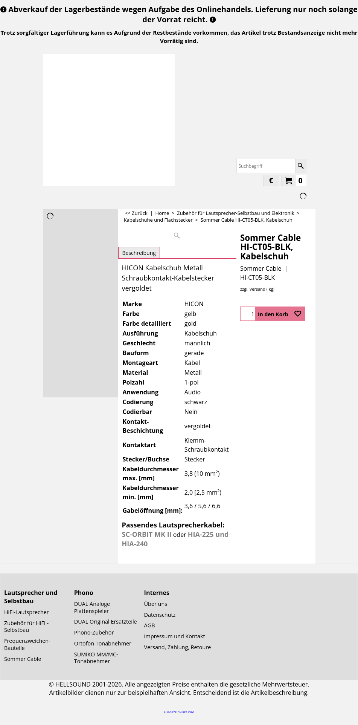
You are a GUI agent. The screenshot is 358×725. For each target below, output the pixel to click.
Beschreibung (139, 252)
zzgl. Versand (252, 289)
